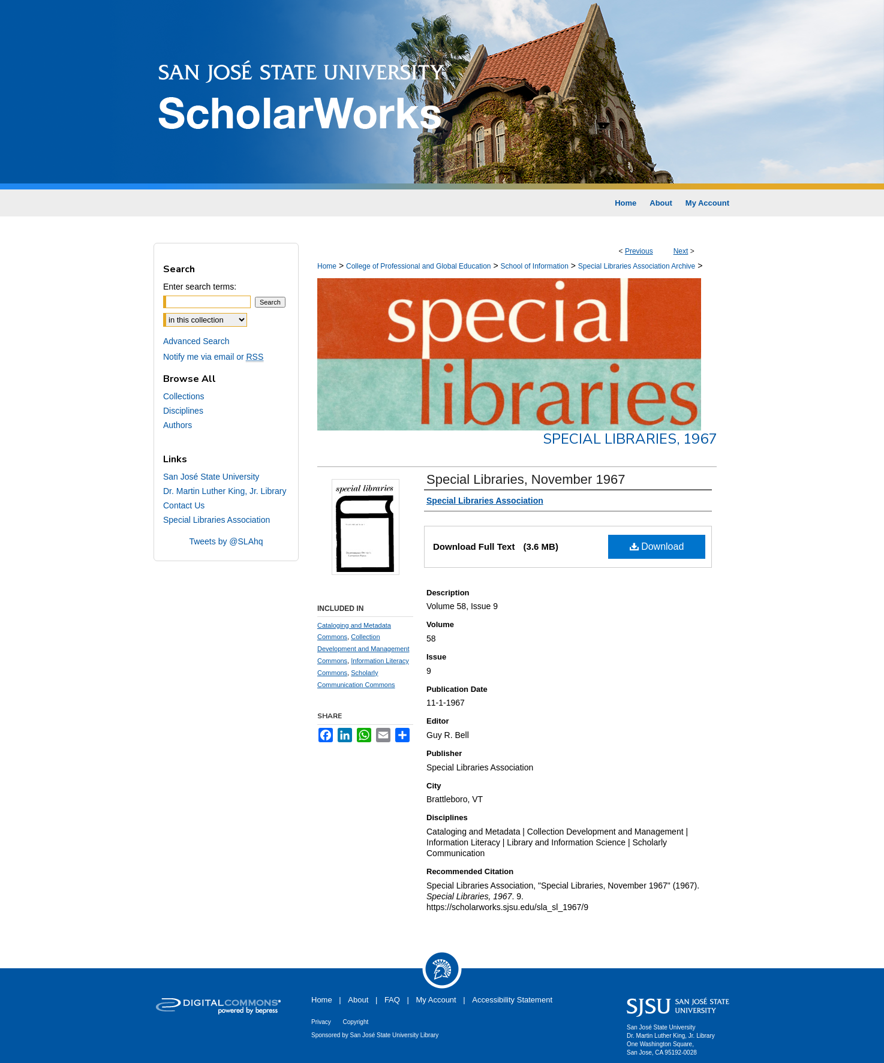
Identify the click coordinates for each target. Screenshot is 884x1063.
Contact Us (184, 505)
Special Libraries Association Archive (636, 266)
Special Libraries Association (216, 520)
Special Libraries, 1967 (630, 438)
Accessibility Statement (512, 999)
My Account (436, 999)
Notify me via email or (213, 357)
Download (657, 546)
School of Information (534, 266)
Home (326, 266)
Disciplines (183, 410)
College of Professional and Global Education (418, 266)
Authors (177, 425)
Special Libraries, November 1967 (525, 479)
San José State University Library (394, 1035)
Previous (639, 251)
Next (680, 251)
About (358, 999)
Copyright (355, 1022)
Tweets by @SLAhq (226, 541)
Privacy (321, 1022)
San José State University (211, 476)
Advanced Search (196, 341)
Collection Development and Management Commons (363, 648)
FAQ (392, 999)
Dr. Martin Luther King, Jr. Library (224, 491)
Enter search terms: (199, 286)
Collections (183, 396)
